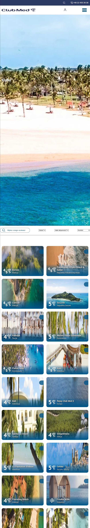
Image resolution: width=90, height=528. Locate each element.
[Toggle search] (64, 2)
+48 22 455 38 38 (80, 3)
